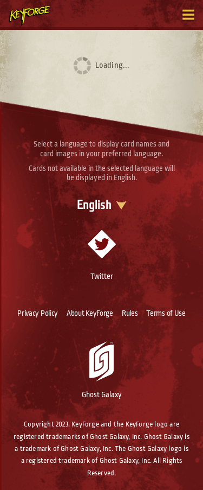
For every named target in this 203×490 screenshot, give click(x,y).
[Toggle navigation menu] (188, 15)
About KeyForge (90, 313)
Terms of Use (165, 313)
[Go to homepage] (36, 15)
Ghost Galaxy (102, 370)
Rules (130, 313)
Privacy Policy (37, 313)
